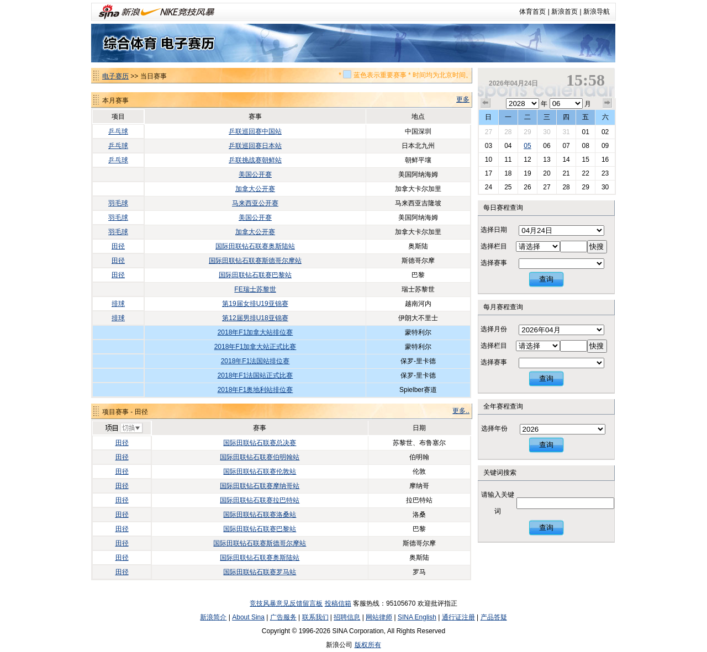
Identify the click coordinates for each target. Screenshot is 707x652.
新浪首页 (564, 11)
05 (527, 146)
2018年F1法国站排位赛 (255, 361)
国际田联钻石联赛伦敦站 (259, 471)
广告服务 (283, 617)
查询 (546, 279)
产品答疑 (494, 617)
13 (546, 159)
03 (488, 146)
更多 (462, 99)
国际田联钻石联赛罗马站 (259, 572)
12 (527, 159)
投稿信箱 (338, 603)
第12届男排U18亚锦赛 (255, 318)
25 (507, 187)
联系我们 (315, 617)
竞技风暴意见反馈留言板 (286, 603)
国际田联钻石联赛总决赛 (259, 443)
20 (546, 173)
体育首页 (532, 11)
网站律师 (379, 617)
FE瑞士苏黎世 (255, 289)
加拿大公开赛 (255, 189)
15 (585, 159)
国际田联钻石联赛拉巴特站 (259, 500)
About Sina (248, 617)
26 (527, 187)
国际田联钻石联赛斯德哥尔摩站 (255, 260)
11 (507, 159)
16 (605, 159)
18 (507, 173)
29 (527, 132)
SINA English (417, 617)
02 (605, 132)
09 (605, 146)
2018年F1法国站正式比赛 (255, 375)
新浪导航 (596, 11)
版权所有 (368, 645)
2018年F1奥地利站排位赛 (255, 390)
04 (507, 146)
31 (565, 132)
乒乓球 (118, 131)
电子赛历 (115, 76)
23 (605, 173)
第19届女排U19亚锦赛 (255, 304)
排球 (118, 304)
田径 (118, 246)
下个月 (608, 103)
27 (488, 132)
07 (565, 146)
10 (488, 159)
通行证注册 (458, 617)
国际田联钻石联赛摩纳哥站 (259, 486)
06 (546, 146)
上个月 (485, 103)
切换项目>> (123, 428)
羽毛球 (118, 203)
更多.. (460, 411)
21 (565, 173)
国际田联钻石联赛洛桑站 (259, 514)
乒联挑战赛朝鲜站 (255, 160)
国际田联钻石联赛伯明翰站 (259, 457)
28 (507, 132)
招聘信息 (347, 617)
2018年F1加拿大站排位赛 (255, 332)
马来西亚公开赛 (255, 203)
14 (565, 159)
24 (488, 187)
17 (488, 173)
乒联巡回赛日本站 (255, 146)
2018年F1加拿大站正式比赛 (255, 347)
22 (585, 173)
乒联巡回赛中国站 (255, 131)
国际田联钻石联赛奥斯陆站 (255, 246)
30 (546, 132)
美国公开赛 (255, 174)
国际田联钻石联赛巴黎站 (255, 275)
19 (527, 173)
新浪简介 (213, 617)
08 (585, 146)
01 (585, 132)
